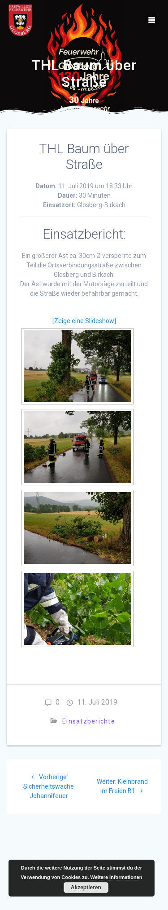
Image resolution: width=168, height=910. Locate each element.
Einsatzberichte (88, 721)
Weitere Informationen (116, 877)
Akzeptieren (86, 887)
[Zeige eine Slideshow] (84, 320)
